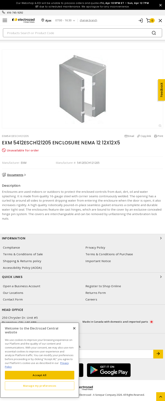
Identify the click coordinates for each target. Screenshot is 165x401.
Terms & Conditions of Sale (23, 254)
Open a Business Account (21, 286)
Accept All (40, 375)
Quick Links (82, 277)
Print (160, 136)
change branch (88, 20)
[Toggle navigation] (5, 20)
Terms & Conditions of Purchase (109, 254)
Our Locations (13, 293)
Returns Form (95, 293)
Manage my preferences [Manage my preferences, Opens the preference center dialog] (39, 385)
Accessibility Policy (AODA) (22, 268)
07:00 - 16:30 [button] (63, 20)
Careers (91, 299)
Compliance (11, 247)
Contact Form (13, 299)
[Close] (74, 328)
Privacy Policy (95, 247)
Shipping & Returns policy (22, 261)
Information (82, 238)
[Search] (82, 32)
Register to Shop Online (103, 286)
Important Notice (98, 261)
